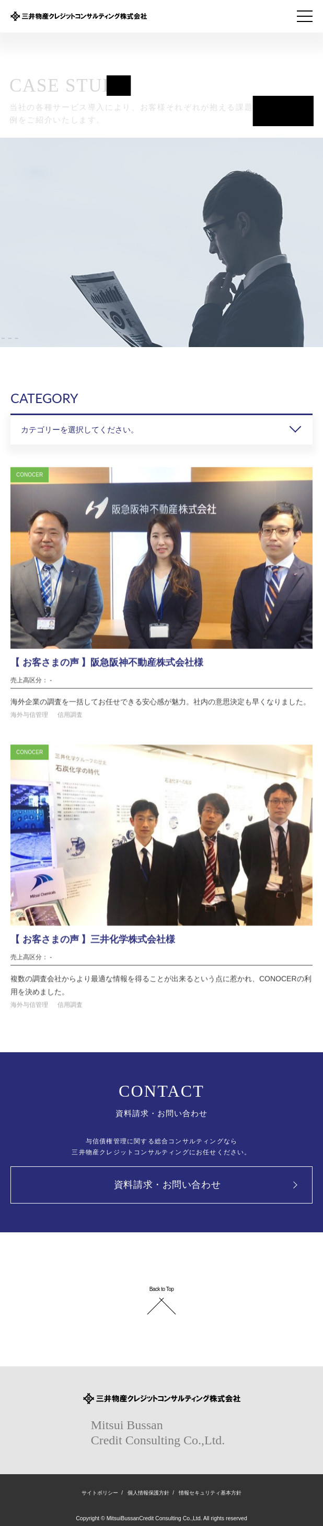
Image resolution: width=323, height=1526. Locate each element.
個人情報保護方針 (148, 1493)
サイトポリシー (100, 1493)
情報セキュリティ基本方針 (210, 1493)
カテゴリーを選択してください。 (80, 429)
